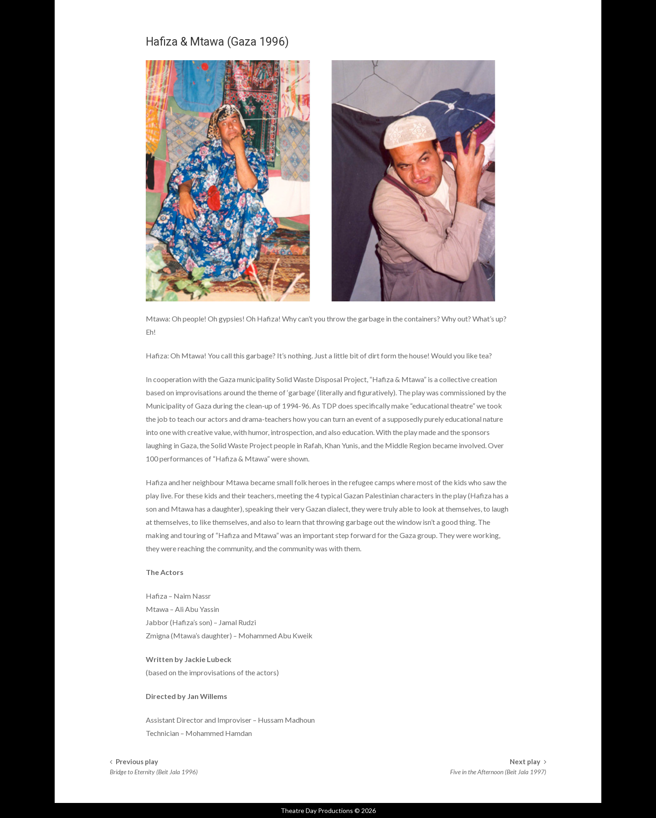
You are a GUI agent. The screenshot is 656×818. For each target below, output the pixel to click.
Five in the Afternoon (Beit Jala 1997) (498, 772)
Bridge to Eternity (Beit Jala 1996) (154, 772)
